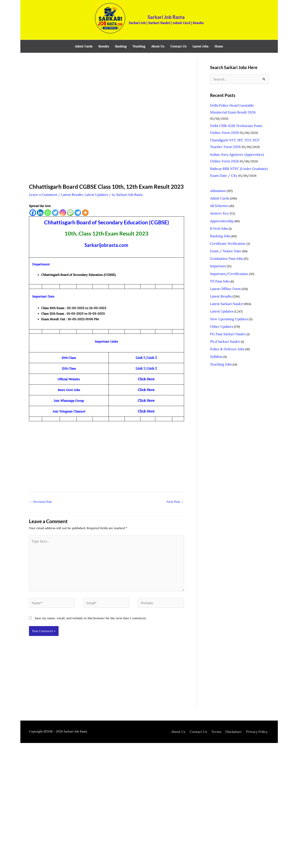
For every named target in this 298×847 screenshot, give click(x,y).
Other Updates (220, 290)
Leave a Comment (41, 186)
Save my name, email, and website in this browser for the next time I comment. (90, 597)
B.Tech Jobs (218, 202)
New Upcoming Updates (227, 283)
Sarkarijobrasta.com (106, 236)
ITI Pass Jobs (218, 249)
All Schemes (218, 182)
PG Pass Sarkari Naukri (226, 296)
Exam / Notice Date (224, 222)
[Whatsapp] (47, 204)
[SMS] (70, 204)
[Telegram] (77, 204)
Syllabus (215, 317)
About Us (189, 711)
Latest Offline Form (223, 256)
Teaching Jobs (219, 323)
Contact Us (207, 711)
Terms (223, 711)
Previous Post (40, 489)
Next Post (175, 489)
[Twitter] (55, 204)
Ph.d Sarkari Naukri (223, 303)
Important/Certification (227, 242)
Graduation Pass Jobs (224, 229)
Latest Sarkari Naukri (224, 269)
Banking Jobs (219, 209)
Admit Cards (218, 175)
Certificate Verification (226, 215)
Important (217, 236)
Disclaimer (239, 711)
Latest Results (67, 186)
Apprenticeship (220, 195)
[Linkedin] (40, 204)
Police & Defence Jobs (225, 310)
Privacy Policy (259, 711)
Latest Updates (89, 186)
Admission (217, 168)
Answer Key (218, 188)
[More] (85, 204)
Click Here (146, 379)
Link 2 (151, 349)
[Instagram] (62, 204)
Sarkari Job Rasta (162, 11)
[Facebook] (32, 204)
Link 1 (141, 349)
